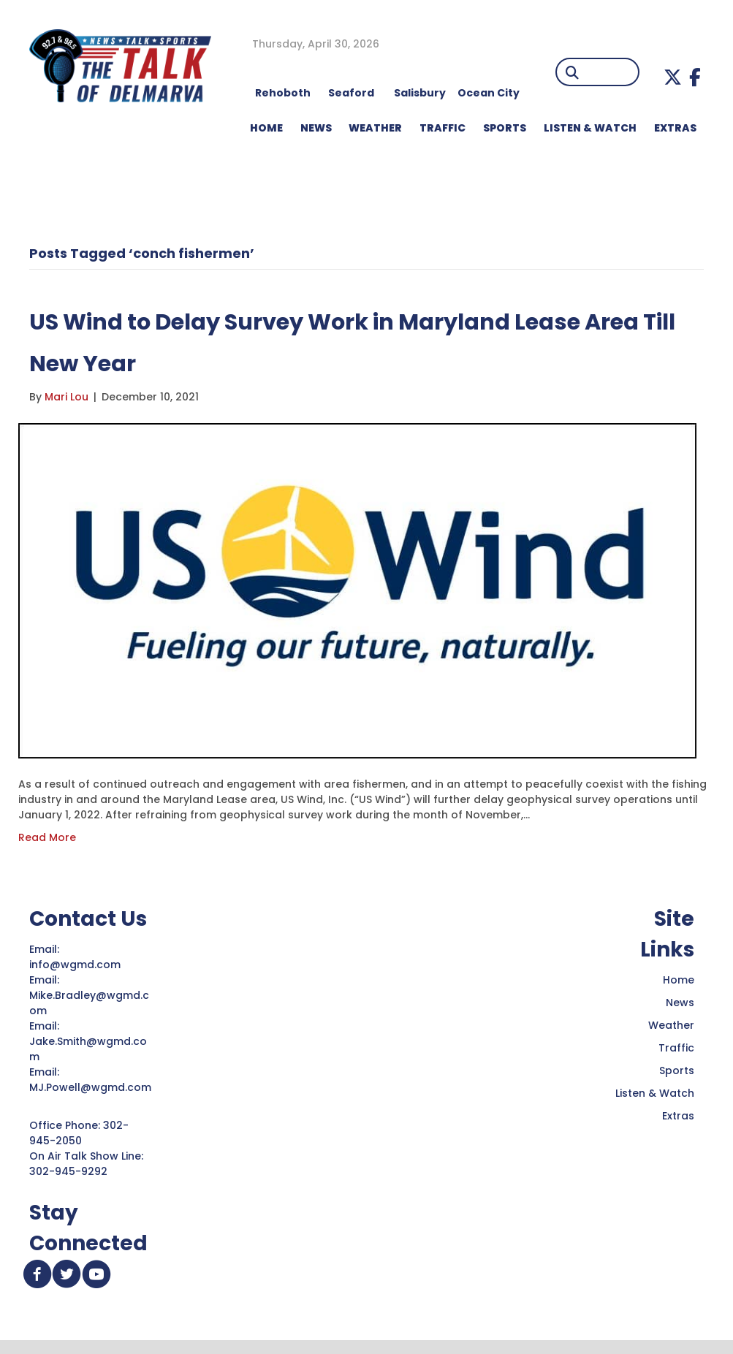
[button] (673, 77)
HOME (266, 128)
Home (678, 980)
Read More (47, 837)
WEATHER (375, 128)
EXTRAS (675, 128)
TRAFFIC (442, 128)
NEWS (316, 128)
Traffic (676, 1048)
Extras (678, 1115)
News (680, 1002)
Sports (504, 128)
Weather (671, 1025)
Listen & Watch (654, 1093)
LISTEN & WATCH (590, 128)
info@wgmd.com (76, 964)
